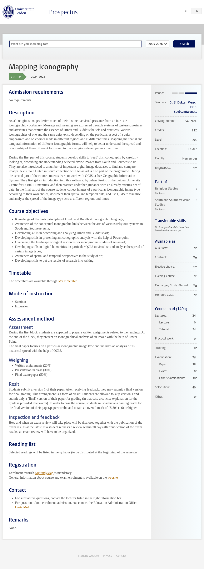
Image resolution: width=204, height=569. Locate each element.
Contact (121, 556)
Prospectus (63, 12)
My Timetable (67, 281)
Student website (88, 556)
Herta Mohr (23, 507)
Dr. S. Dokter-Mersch (183, 103)
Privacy (107, 556)
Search (184, 44)
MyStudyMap (44, 473)
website (113, 477)
